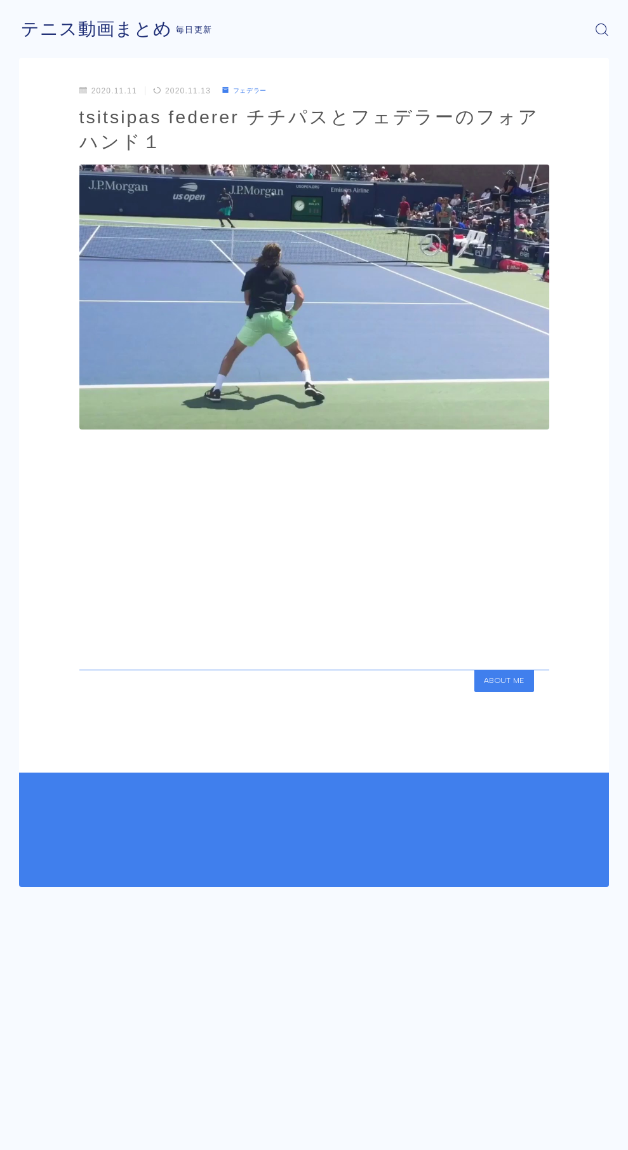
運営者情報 (40, 1135)
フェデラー (248, 90)
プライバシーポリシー (126, 1135)
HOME (33, 1097)
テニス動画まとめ (101, 29)
